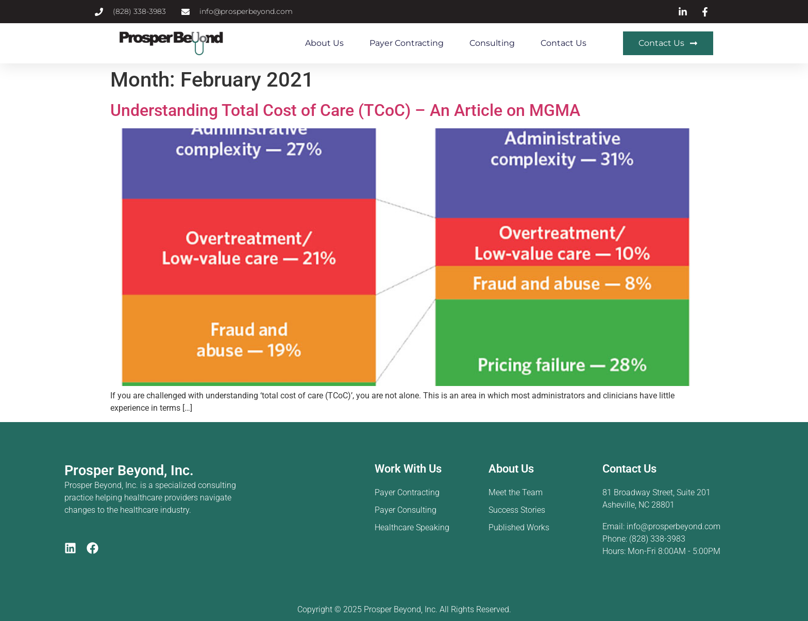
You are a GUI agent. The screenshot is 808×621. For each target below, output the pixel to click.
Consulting (492, 43)
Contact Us (563, 43)
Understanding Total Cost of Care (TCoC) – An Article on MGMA (345, 110)
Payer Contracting (406, 43)
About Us (324, 43)
